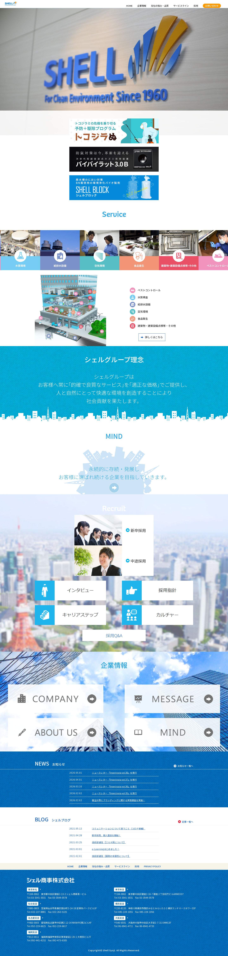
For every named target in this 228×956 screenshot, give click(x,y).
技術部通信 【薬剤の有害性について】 (111, 856)
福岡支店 (32, 932)
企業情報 (141, 5)
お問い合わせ (211, 5)
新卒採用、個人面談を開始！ (106, 835)
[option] (40, 250)
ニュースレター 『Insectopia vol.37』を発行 (114, 779)
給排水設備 (144, 304)
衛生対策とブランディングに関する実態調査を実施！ (118, 800)
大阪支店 (119, 917)
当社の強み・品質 (160, 5)
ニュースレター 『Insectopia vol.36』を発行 (114, 786)
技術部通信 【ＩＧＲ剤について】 (109, 842)
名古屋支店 (33, 917)
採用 (196, 5)
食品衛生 (143, 318)
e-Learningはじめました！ (105, 849)
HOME (129, 5)
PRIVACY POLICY (152, 866)
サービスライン (181, 5)
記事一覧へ (187, 821)
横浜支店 (119, 903)
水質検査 (143, 297)
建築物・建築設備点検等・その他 (157, 326)
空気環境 (143, 311)
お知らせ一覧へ (185, 765)
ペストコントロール (149, 290)
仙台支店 (32, 903)
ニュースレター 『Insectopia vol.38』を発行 (114, 772)
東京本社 (32, 889)
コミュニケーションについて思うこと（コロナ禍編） (118, 828)
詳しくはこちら (154, 337)
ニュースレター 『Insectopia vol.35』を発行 (114, 793)
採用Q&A (114, 635)
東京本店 (119, 889)
